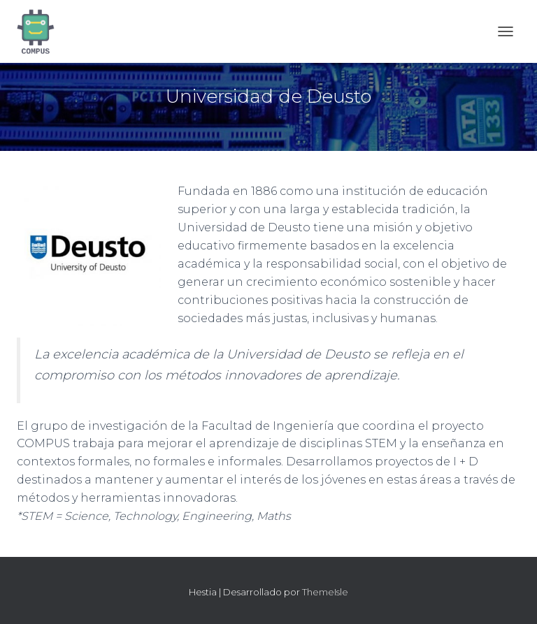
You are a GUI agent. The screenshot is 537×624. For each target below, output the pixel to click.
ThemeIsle (325, 591)
